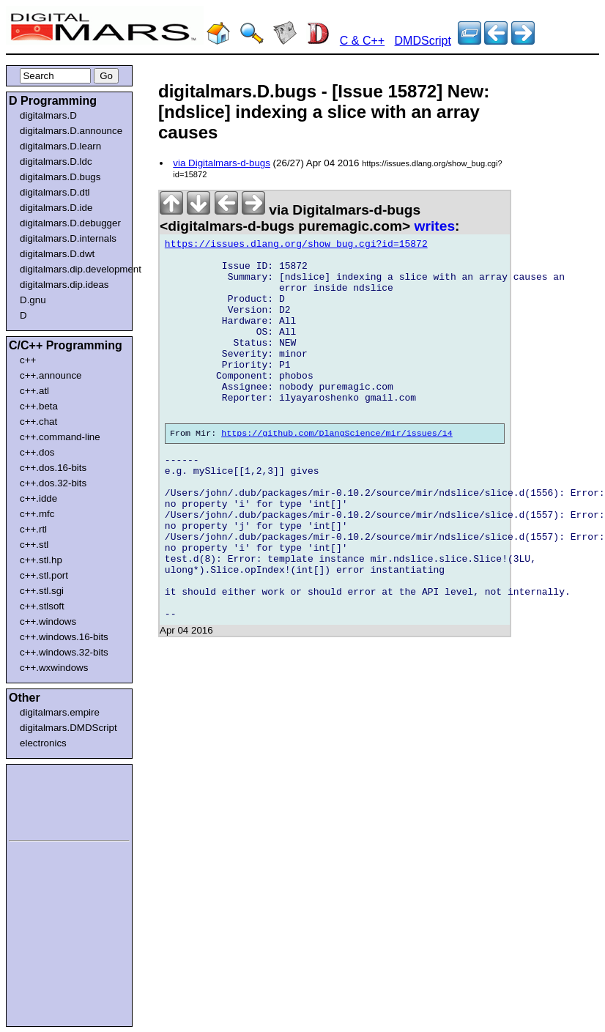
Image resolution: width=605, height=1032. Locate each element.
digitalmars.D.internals (68, 238)
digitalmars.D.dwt (57, 253)
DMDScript (423, 40)
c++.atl (34, 390)
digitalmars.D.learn (60, 146)
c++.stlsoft (42, 606)
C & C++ (362, 40)
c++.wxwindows (54, 667)
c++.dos (37, 452)
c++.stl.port (44, 575)
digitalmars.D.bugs (60, 176)
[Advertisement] (53, 800)
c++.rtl (33, 529)
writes (435, 226)
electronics (43, 743)
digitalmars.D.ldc (56, 161)
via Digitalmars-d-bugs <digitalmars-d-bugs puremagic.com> (290, 218)
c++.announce (51, 375)
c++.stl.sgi (42, 590)
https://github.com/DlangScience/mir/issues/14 (337, 470)
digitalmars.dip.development (72, 269)
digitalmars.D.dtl (55, 192)
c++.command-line (60, 436)
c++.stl (34, 544)
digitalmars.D (48, 115)
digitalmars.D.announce (71, 130)
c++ (28, 359)
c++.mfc (37, 513)
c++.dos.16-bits (53, 467)
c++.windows (48, 621)
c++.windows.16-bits (64, 636)
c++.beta (39, 406)
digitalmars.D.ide (56, 207)
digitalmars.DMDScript (68, 727)
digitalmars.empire (60, 712)
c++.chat (38, 421)
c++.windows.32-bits (64, 652)
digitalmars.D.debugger (70, 223)
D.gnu (33, 299)
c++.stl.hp (41, 559)
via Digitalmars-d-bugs (221, 162)
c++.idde (38, 498)
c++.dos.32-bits (53, 483)
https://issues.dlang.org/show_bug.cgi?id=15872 (296, 246)
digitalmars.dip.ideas (64, 284)
